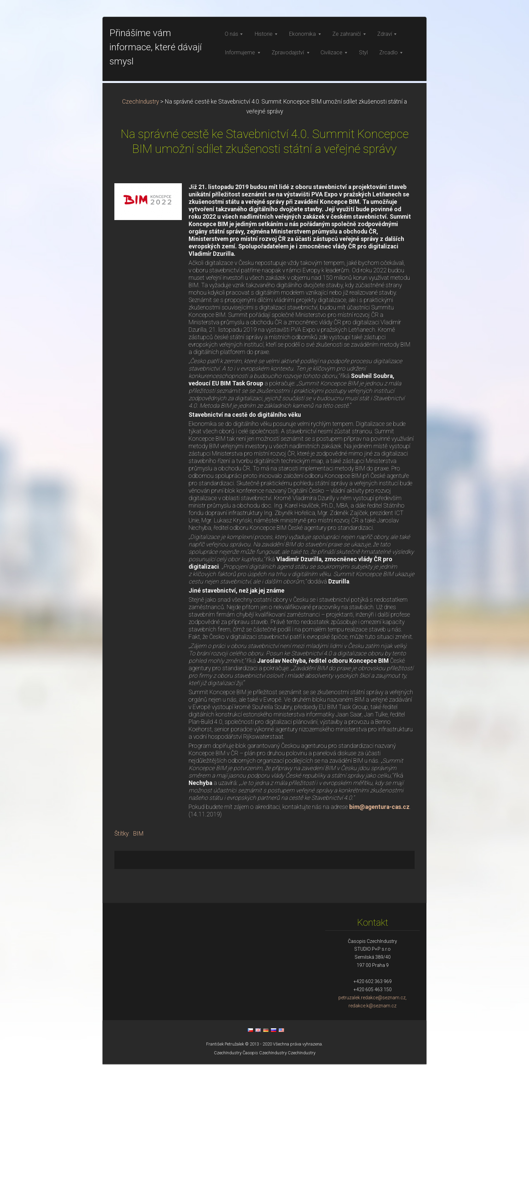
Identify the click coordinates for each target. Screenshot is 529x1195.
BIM (138, 964)
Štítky (121, 964)
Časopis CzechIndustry (265, 1183)
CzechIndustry (140, 232)
